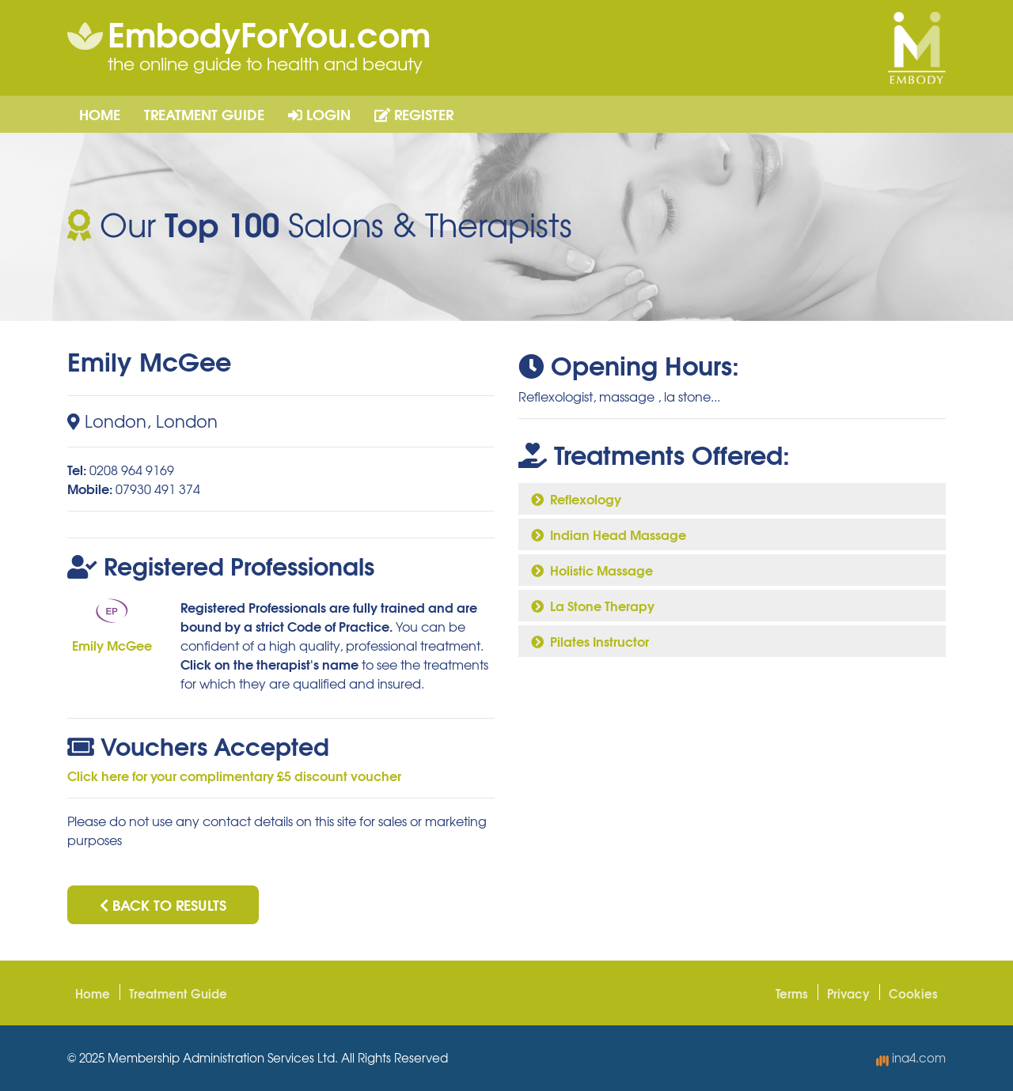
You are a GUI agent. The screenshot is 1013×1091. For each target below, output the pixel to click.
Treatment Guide (204, 114)
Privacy (848, 992)
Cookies (913, 992)
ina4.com (911, 1057)
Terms (792, 992)
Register (413, 114)
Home (99, 114)
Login (319, 114)
